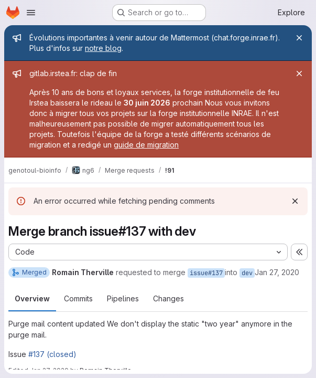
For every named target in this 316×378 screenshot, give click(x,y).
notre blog (103, 48)
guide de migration (146, 144)
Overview (32, 298)
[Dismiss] (295, 201)
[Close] (299, 38)
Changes (168, 298)
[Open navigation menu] (31, 12)
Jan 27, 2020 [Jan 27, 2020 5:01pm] (277, 272)
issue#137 (206, 273)
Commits (78, 298)
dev (247, 273)
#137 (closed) (52, 354)
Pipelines (123, 298)
